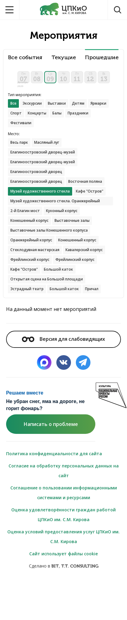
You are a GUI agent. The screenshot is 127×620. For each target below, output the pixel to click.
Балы (57, 113)
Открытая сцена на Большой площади (46, 279)
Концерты (37, 113)
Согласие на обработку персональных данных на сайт (64, 470)
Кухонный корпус (61, 210)
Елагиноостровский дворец (36, 171)
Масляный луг (46, 142)
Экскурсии (32, 103)
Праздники (78, 113)
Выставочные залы (72, 220)
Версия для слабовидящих (63, 339)
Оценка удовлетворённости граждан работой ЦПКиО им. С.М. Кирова (63, 514)
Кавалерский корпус (84, 249)
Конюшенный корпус (29, 220)
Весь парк (19, 142)
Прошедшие (101, 57)
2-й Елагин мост (25, 210)
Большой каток (58, 269)
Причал (91, 288)
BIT (55, 566)
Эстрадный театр (27, 288)
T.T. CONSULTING (79, 566)
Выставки (57, 103)
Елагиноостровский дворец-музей (42, 152)
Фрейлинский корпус (29, 259)
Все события (25, 57)
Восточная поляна (85, 181)
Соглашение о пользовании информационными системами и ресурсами (63, 492)
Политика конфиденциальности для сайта (54, 453)
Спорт (16, 113)
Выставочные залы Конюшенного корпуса (49, 230)
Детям (78, 103)
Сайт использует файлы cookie (63, 554)
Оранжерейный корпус (31, 240)
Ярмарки (98, 103)
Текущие (63, 57)
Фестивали (20, 122)
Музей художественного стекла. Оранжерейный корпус (55, 201)
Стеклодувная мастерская (34, 249)
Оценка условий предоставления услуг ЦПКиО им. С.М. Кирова (63, 536)
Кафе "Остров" (89, 191)
